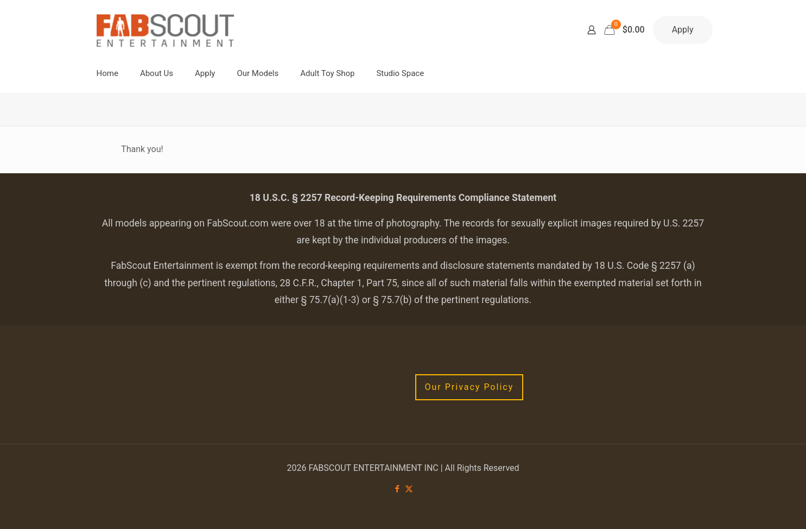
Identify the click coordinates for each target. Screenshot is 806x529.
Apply (683, 29)
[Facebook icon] (398, 489)
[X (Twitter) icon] (409, 489)
